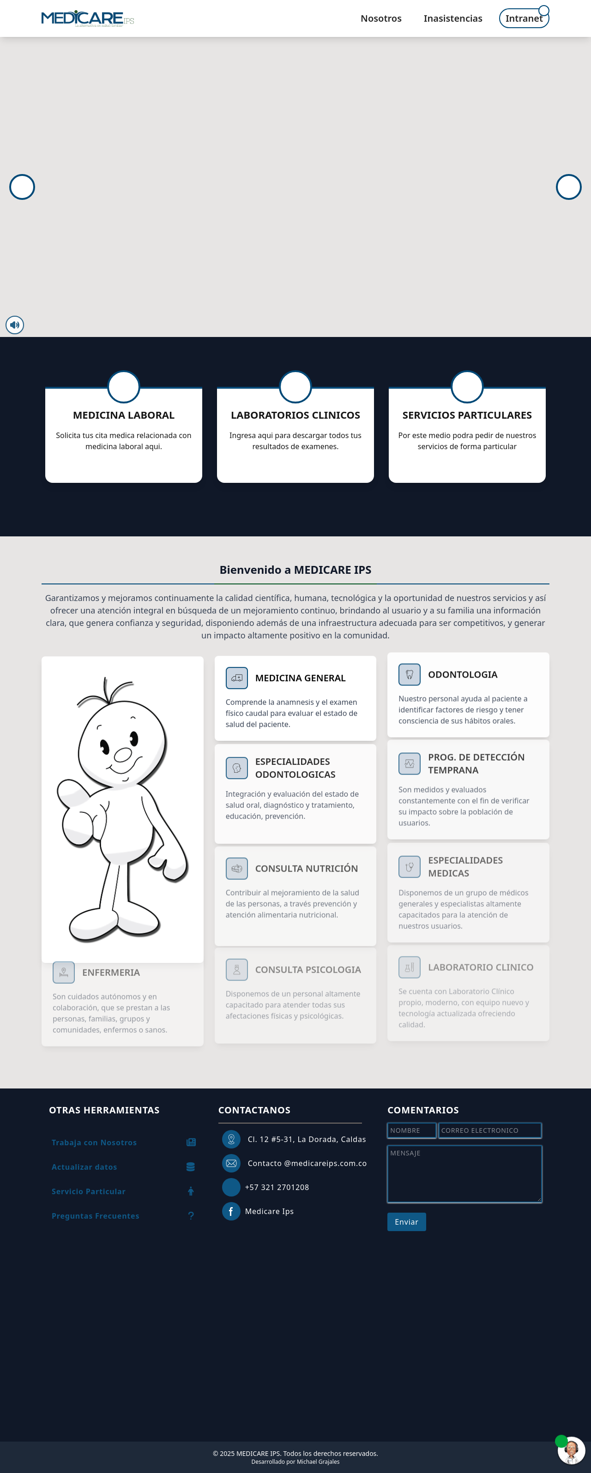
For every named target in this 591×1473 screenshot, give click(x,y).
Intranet (524, 18)
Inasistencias (453, 18)
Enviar (406, 1222)
